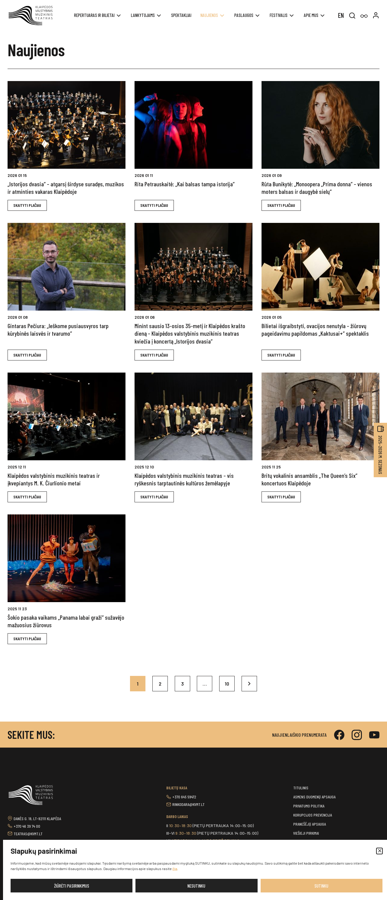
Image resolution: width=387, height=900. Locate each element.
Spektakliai (181, 15)
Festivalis (279, 15)
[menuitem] (341, 14)
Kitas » (249, 683)
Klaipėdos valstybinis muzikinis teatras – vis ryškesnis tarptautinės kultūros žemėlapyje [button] (184, 479)
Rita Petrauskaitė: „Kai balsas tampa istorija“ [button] (185, 184)
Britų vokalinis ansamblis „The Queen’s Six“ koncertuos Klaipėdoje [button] (309, 479)
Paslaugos (243, 15)
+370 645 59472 (184, 796)
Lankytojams (143, 15)
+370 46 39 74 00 (27, 826)
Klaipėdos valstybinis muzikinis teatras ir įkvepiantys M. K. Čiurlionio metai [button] (54, 479)
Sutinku (321, 886)
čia (174, 868)
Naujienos (209, 15)
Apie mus (311, 15)
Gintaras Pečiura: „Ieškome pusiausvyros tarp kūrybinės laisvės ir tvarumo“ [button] (58, 329)
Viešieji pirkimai (306, 833)
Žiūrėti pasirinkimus (71, 886)
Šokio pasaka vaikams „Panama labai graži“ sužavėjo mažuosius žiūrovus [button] (66, 621)
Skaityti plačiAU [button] (27, 205)
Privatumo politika (308, 805)
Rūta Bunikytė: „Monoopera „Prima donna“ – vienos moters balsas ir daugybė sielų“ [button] (317, 187)
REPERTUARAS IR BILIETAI (94, 15)
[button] (379, 851)
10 (227, 684)
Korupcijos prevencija (312, 814)
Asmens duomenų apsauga (314, 796)
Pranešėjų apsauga (309, 824)
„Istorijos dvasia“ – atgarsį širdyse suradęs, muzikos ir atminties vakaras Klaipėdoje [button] (66, 187)
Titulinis (300, 787)
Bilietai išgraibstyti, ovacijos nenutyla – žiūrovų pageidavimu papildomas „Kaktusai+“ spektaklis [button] (315, 329)
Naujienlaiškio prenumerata (299, 735)
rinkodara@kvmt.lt (188, 804)
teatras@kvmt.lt (28, 833)
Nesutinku (196, 886)
